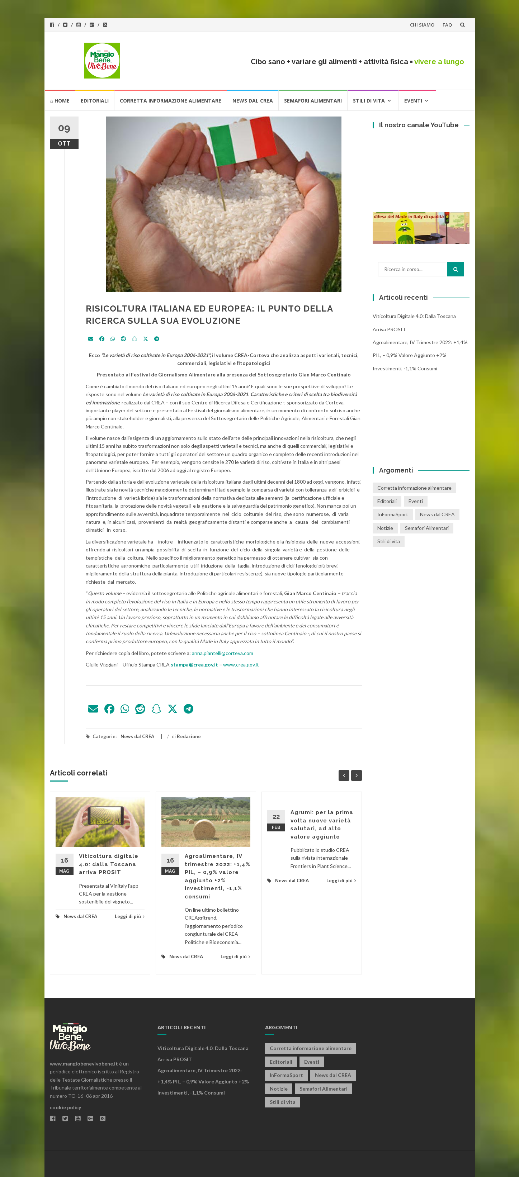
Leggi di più (130, 916)
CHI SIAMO (422, 25)
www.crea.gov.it (241, 664)
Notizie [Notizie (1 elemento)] (385, 528)
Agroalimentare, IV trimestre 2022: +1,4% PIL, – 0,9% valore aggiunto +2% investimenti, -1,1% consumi (420, 355)
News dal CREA (252, 100)
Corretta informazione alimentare (170, 100)
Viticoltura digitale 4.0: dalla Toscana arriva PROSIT (108, 864)
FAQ (447, 25)
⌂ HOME (60, 100)
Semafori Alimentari (313, 100)
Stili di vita (369, 100)
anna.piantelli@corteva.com (222, 653)
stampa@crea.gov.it (194, 664)
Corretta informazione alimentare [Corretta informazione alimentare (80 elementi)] (414, 488)
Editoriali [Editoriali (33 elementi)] (387, 501)
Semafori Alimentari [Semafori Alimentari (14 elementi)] (427, 528)
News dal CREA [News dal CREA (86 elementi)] (437, 514)
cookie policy (65, 1107)
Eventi (413, 100)
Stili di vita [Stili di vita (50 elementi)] (388, 541)
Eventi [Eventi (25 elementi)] (416, 501)
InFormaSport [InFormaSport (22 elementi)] (392, 514)
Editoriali (95, 100)
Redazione (189, 736)
